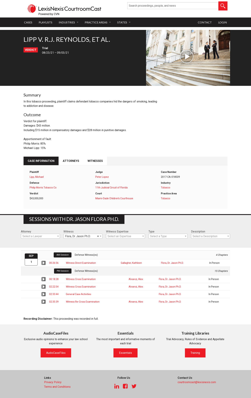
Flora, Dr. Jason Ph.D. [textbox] (82, 236)
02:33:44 (54, 294)
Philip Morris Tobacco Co (43, 187)
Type (151, 231)
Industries (67, 22)
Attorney (26, 231)
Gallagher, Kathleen (131, 262)
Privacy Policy (53, 382)
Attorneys (71, 161)
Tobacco (165, 187)
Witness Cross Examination (81, 279)
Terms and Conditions (57, 386)
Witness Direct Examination (81, 262)
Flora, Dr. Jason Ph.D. (172, 262)
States (122, 22)
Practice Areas (96, 22)
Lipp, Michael (37, 176)
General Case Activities (78, 294)
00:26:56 (54, 262)
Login (222, 22)
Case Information (41, 161)
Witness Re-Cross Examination (83, 301)
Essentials (125, 352)
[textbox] (40, 236)
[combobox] (40, 236)
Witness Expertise (117, 231)
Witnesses (95, 161)
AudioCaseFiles (56, 352)
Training (195, 352)
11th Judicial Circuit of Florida (111, 187)
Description (198, 231)
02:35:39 (54, 301)
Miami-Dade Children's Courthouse (114, 198)
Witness (68, 231)
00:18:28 (54, 279)
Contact (205, 22)
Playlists (45, 22)
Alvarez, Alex (136, 279)
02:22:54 (54, 286)
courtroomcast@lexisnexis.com (197, 382)
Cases (28, 22)
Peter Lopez (102, 176)
